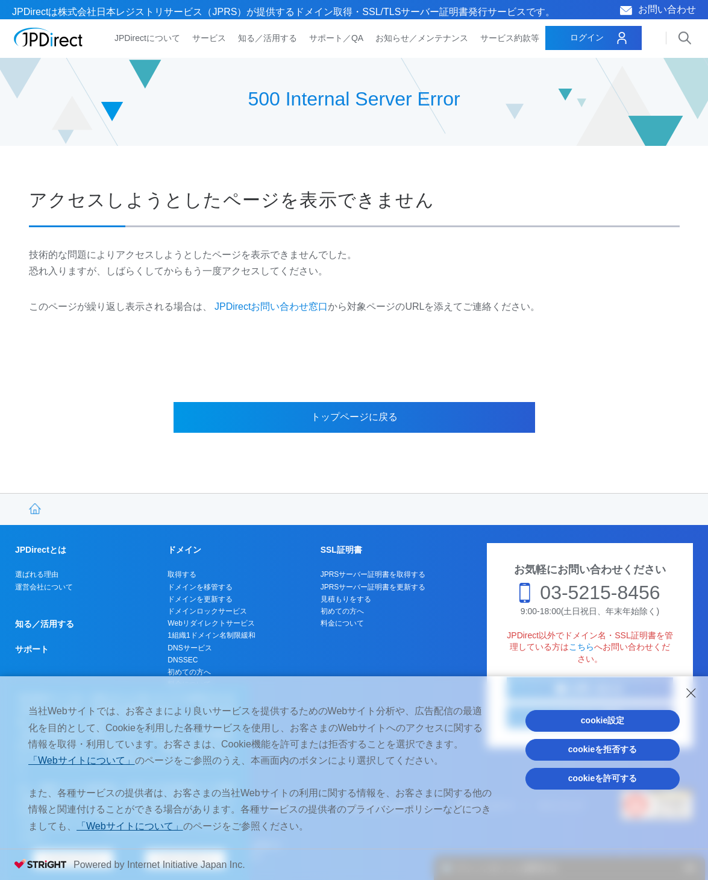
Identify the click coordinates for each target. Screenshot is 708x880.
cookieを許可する (602, 778)
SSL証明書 (341, 550)
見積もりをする (346, 599)
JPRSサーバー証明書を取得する (373, 574)
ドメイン (184, 550)
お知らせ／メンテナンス (421, 38)
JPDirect (48, 37)
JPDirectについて (147, 38)
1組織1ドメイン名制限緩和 (211, 635)
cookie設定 (602, 720)
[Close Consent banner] (691, 693)
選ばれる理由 (36, 574)
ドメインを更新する (200, 599)
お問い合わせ (667, 9)
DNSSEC (183, 660)
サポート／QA (336, 38)
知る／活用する (267, 38)
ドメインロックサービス (207, 611)
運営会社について (44, 587)
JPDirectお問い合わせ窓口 (271, 306)
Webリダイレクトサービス (211, 623)
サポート (32, 649)
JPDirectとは (40, 550)
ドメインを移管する (200, 587)
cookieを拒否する (602, 749)
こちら (581, 647)
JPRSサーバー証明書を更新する (373, 587)
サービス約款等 (509, 38)
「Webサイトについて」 (81, 760)
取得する (182, 574)
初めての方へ (189, 672)
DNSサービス (189, 648)
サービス (209, 38)
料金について (342, 623)
